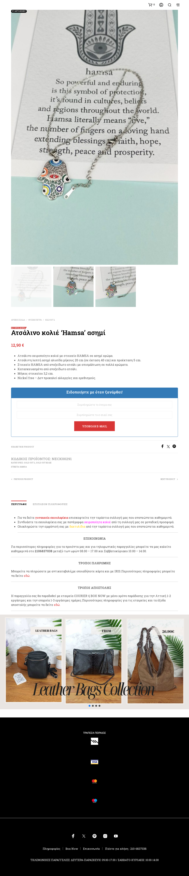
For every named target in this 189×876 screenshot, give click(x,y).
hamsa (23, 467)
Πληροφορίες (51, 848)
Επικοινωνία (91, 848)
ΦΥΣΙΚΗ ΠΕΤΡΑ (35, 320)
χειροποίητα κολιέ (97, 522)
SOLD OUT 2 (50, 320)
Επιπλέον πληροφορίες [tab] (50, 504)
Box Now (72, 848)
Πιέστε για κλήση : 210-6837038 (126, 848)
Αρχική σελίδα (18, 320)
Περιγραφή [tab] (19, 504)
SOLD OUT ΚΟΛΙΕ (43, 463)
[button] (151, 4)
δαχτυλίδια (77, 526)
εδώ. (27, 576)
